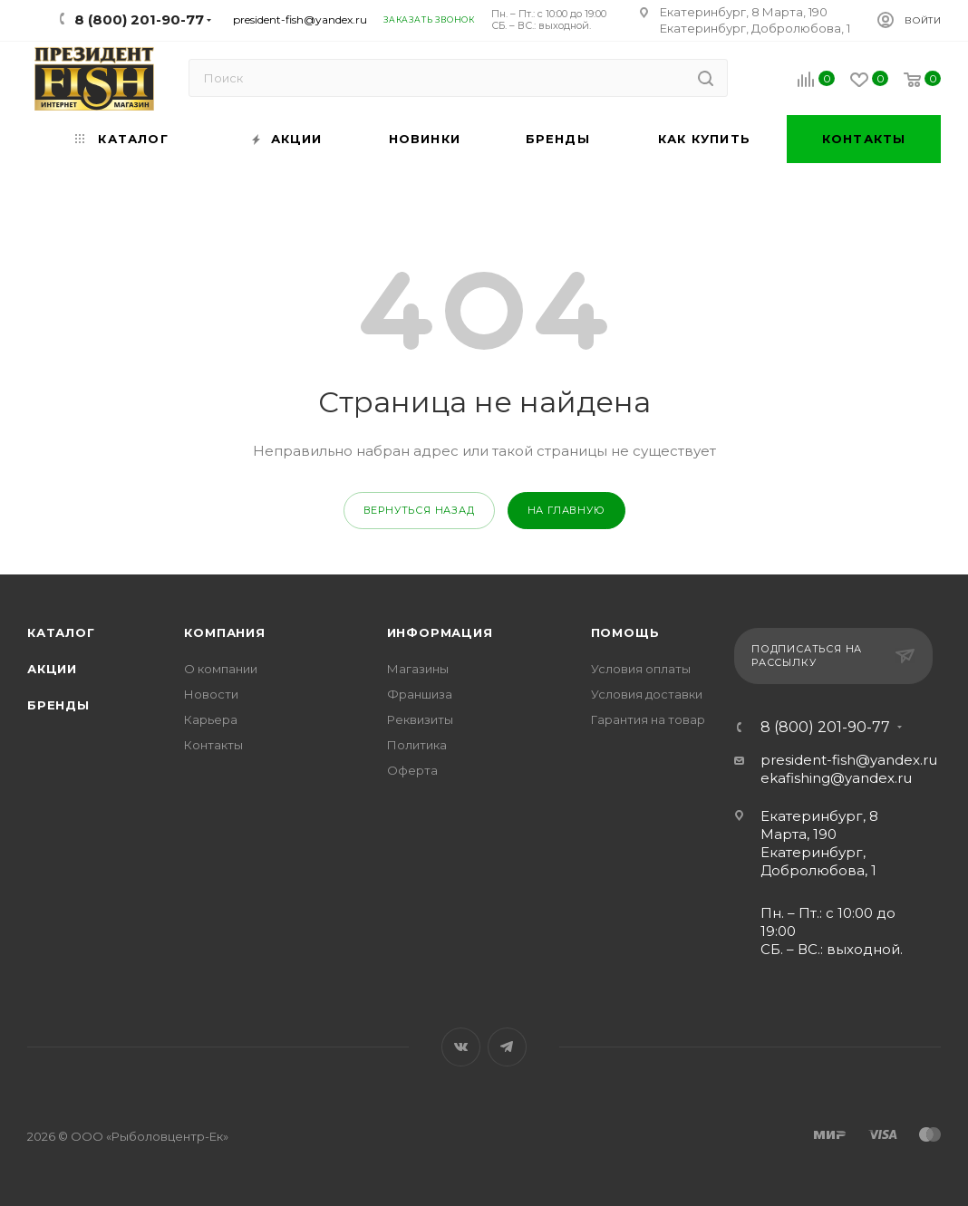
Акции (52, 668)
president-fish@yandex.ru (300, 19)
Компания (224, 632)
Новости (211, 694)
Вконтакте (460, 1047)
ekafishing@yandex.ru (836, 777)
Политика (417, 745)
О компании (220, 668)
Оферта (412, 770)
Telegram (507, 1047)
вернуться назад (419, 510)
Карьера (210, 719)
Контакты (213, 745)
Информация (440, 632)
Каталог (61, 632)
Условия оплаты (641, 668)
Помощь (625, 632)
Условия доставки (646, 694)
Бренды (58, 705)
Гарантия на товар (648, 719)
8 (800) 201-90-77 (825, 727)
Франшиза (419, 694)
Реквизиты (420, 719)
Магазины (418, 668)
